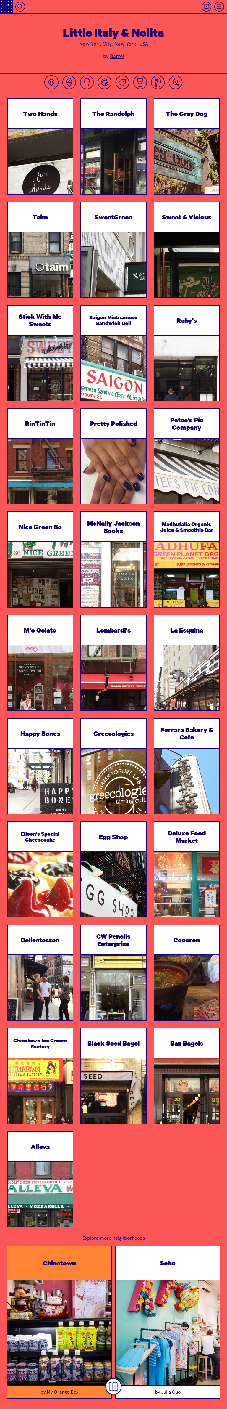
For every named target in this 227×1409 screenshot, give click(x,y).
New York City (95, 44)
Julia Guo (171, 1392)
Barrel (117, 56)
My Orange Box (62, 1392)
